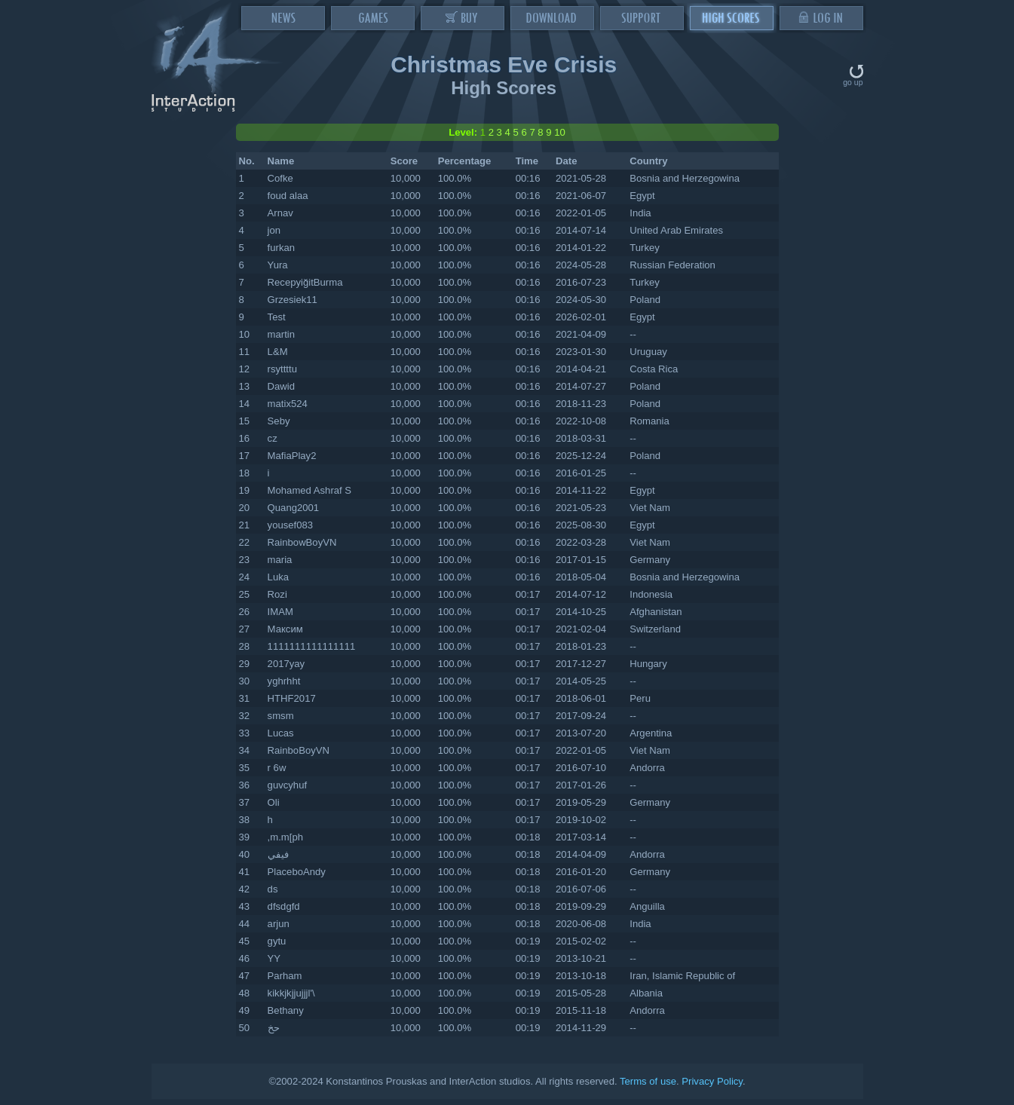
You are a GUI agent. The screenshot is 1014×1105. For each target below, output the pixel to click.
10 (559, 132)
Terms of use (648, 1081)
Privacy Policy (712, 1081)
